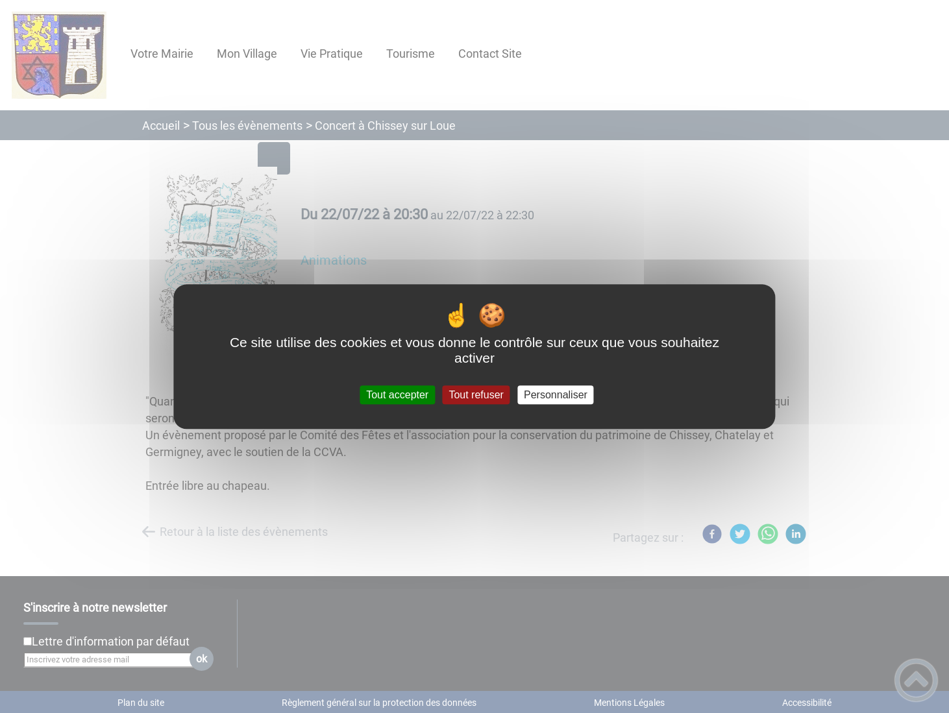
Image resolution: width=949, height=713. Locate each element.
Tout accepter (397, 394)
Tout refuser (476, 394)
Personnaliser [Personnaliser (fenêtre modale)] (555, 394)
